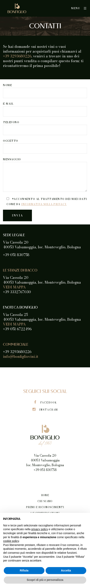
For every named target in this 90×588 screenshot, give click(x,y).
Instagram (45, 410)
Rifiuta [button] (24, 570)
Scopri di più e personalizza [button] (45, 579)
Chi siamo (45, 501)
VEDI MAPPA (14, 287)
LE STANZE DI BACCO (20, 270)
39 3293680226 (17, 56)
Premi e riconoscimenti (45, 507)
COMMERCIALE (15, 344)
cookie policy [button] (11, 541)
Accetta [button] (66, 570)
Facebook (45, 402)
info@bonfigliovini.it (20, 356)
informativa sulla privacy (44, 204)
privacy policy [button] (39, 529)
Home (45, 495)
